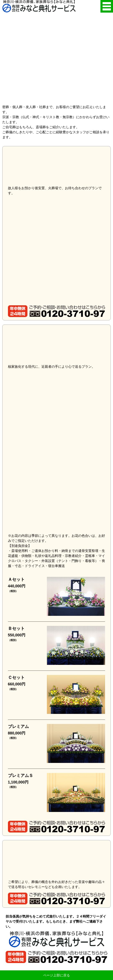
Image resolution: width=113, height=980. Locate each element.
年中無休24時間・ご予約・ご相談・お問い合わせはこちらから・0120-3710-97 (56, 311)
